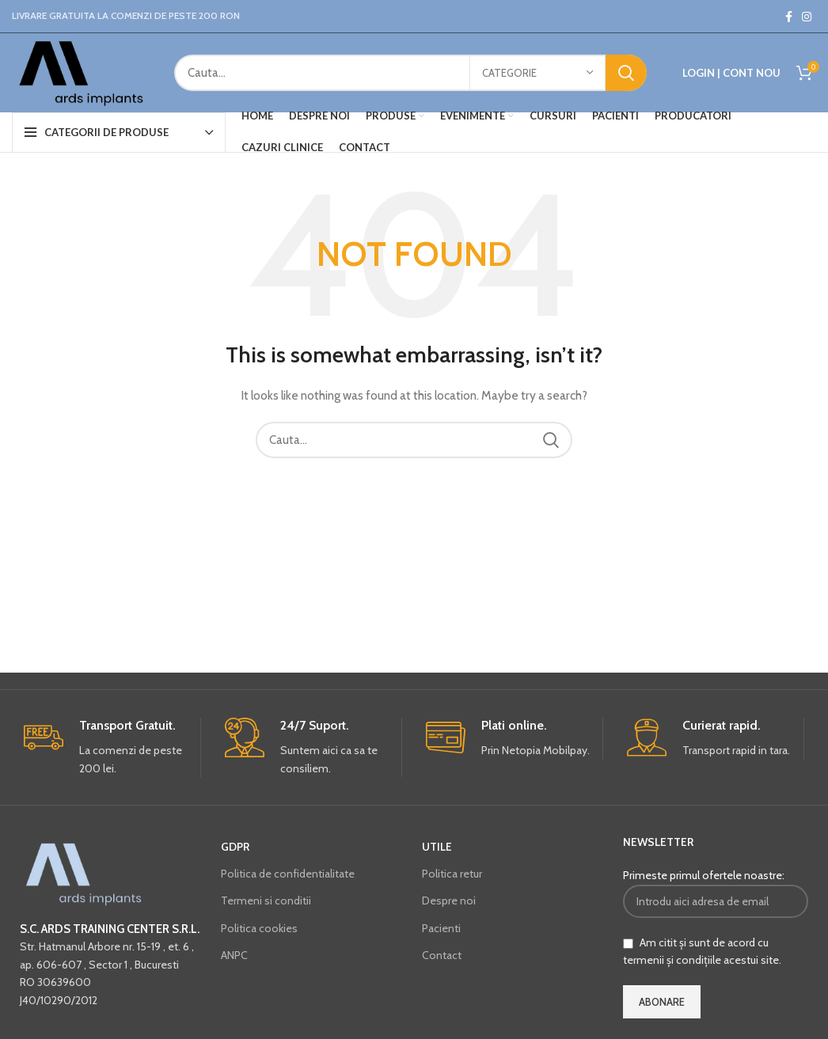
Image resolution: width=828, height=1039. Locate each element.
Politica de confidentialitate (288, 873)
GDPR (235, 847)
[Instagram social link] (806, 16)
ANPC (234, 955)
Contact (441, 955)
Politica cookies (259, 928)
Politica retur (452, 873)
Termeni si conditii (266, 900)
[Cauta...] (410, 73)
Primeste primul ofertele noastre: (715, 892)
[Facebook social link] (789, 16)
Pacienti (441, 928)
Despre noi (449, 900)
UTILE (437, 847)
